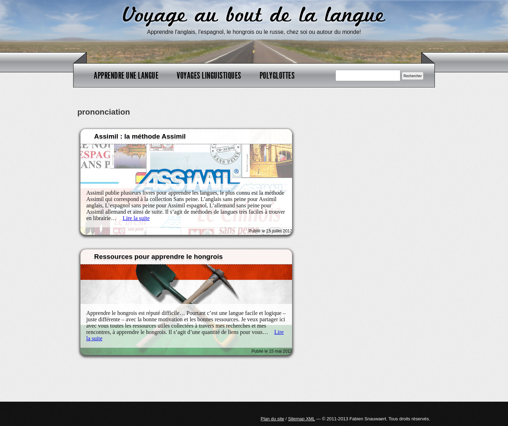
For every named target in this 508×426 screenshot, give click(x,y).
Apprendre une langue (126, 75)
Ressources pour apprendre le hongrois (158, 256)
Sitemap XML (301, 418)
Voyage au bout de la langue (254, 16)
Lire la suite (136, 218)
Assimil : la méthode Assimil (140, 136)
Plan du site (272, 418)
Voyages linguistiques (209, 75)
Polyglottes (277, 75)
